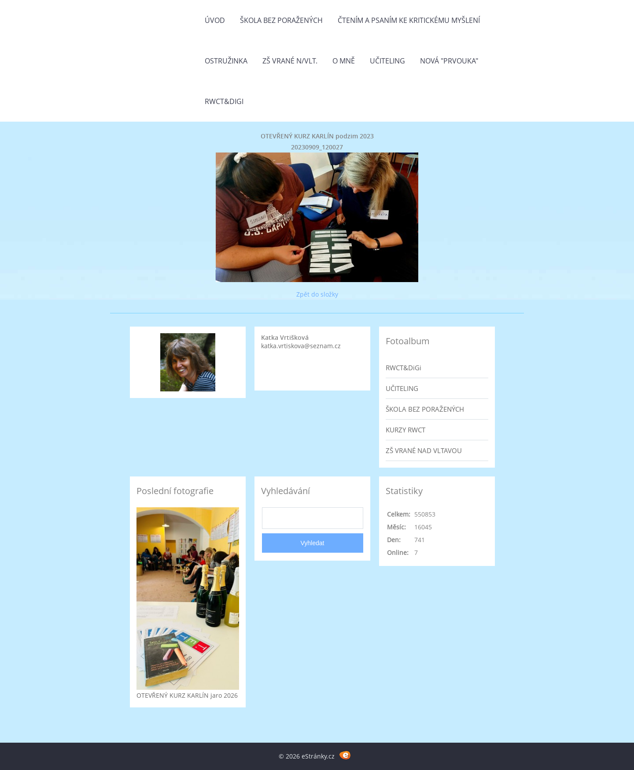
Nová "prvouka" (449, 61)
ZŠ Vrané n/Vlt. (289, 61)
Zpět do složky (317, 294)
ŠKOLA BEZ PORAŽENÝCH (425, 409)
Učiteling (387, 61)
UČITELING (402, 388)
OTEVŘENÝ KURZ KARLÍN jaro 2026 (187, 695)
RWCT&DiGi (224, 101)
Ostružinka (226, 61)
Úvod (215, 20)
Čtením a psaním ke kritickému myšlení (409, 20)
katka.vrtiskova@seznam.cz (301, 346)
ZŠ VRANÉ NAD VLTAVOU (424, 450)
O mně (343, 61)
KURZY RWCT (405, 429)
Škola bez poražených (281, 20)
